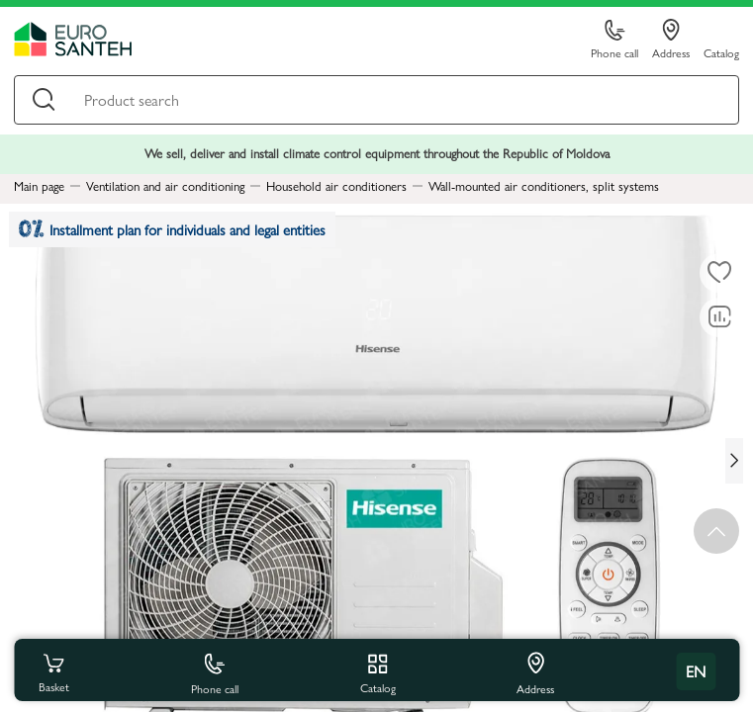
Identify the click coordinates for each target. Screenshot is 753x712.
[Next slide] (734, 461)
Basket (53, 671)
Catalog (721, 52)
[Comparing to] (719, 317)
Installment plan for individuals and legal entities (172, 230)
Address (671, 39)
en (696, 671)
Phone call (614, 40)
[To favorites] (719, 273)
